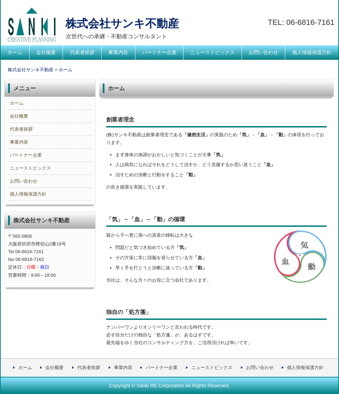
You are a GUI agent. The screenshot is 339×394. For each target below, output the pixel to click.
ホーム (14, 52)
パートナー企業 (159, 52)
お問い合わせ (263, 52)
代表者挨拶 (82, 52)
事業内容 (118, 52)
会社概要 (46, 52)
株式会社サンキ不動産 (91, 23)
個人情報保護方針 (312, 52)
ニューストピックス (212, 52)
